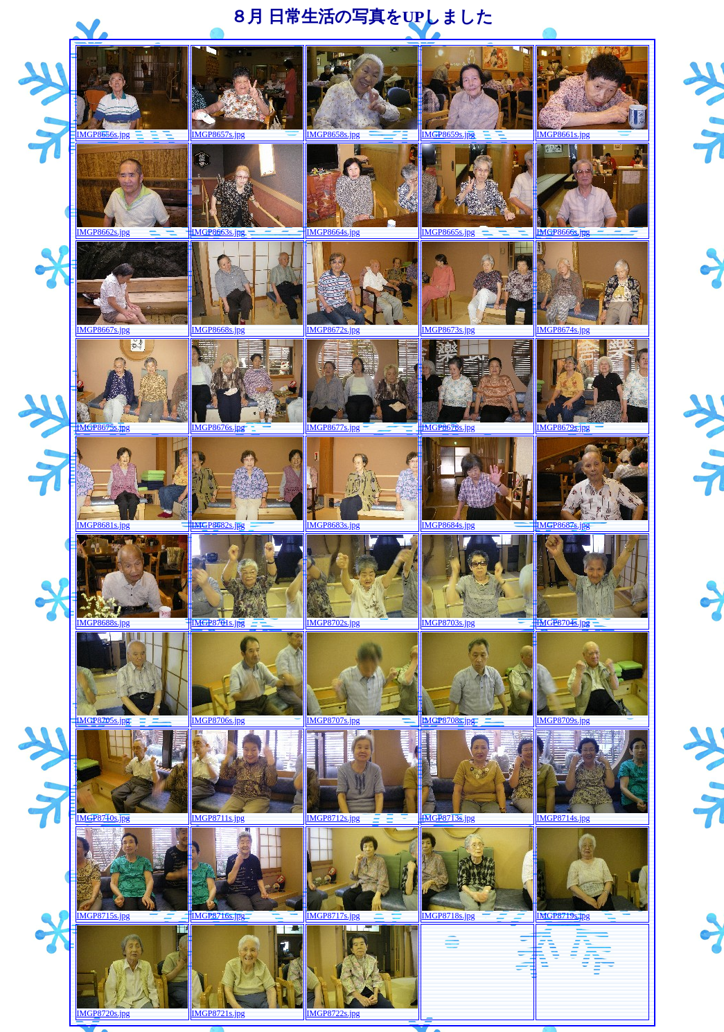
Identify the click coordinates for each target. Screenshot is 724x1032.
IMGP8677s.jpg (362, 423)
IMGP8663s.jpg (247, 228)
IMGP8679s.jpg (592, 423)
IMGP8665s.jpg (477, 228)
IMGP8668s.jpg (247, 326)
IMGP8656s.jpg (132, 130)
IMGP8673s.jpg (477, 326)
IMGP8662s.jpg (132, 228)
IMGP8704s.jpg (592, 619)
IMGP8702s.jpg (362, 619)
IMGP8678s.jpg (477, 423)
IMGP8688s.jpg (132, 619)
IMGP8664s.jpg (362, 228)
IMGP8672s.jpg (362, 326)
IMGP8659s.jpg (477, 130)
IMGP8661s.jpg (592, 130)
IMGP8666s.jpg (592, 228)
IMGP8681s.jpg (132, 521)
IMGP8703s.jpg (477, 619)
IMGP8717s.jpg (362, 911)
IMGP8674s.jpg (592, 326)
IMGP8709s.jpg (592, 716)
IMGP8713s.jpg (477, 814)
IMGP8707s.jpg (362, 716)
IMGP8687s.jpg (592, 521)
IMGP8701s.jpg (247, 619)
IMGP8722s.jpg (362, 1009)
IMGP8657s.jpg (247, 130)
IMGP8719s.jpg (592, 911)
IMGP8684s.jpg (477, 521)
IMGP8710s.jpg (132, 814)
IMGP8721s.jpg (247, 1009)
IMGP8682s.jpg (247, 521)
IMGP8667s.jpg (132, 326)
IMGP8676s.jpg (247, 423)
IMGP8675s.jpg (132, 423)
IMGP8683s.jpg (362, 521)
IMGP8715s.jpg (132, 911)
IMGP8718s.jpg (477, 911)
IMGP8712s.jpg (362, 814)
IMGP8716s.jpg (247, 911)
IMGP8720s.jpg (132, 1009)
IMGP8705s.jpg (132, 716)
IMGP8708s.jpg (477, 716)
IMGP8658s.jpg (362, 130)
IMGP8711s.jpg (247, 814)
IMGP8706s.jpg (247, 716)
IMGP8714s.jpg (592, 814)
